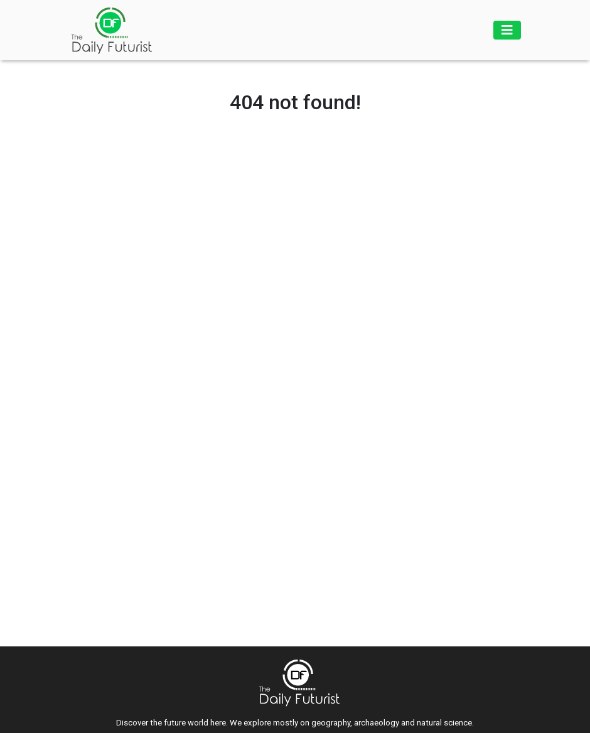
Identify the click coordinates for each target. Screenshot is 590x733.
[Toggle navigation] (507, 30)
